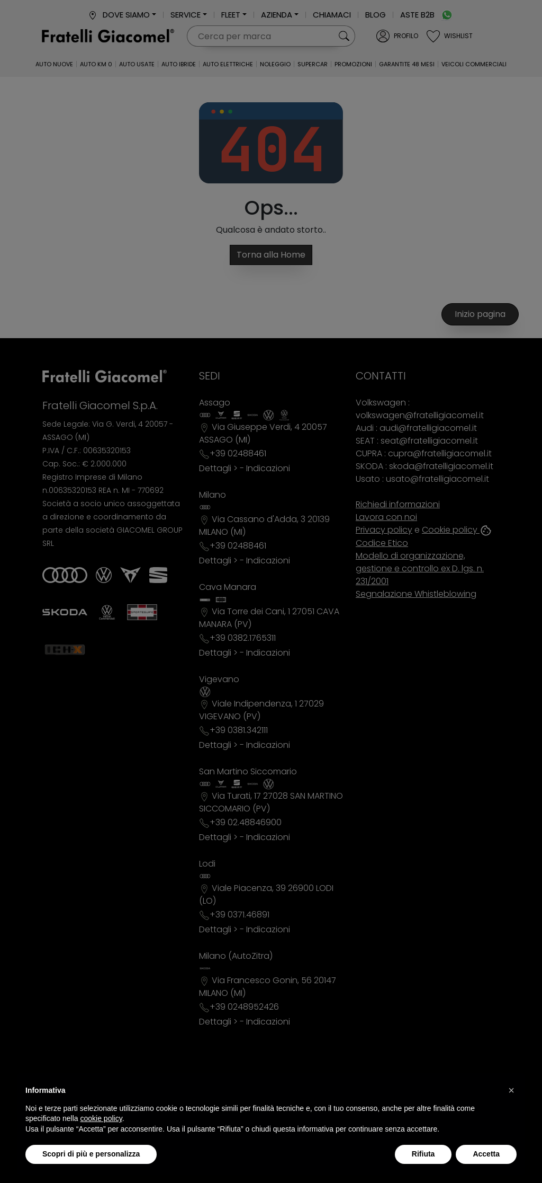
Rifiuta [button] (423, 1154)
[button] (511, 1090)
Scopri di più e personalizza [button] (91, 1154)
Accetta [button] (486, 1154)
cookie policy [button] (101, 1118)
